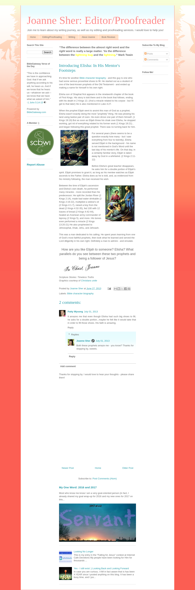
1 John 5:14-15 (35, 102)
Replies (75, 334)
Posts (148, 53)
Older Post (127, 468)
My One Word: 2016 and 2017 (78, 487)
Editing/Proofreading (52, 37)
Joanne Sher (83, 340)
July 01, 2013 (91, 311)
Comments (151, 59)
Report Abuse (36, 164)
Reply (71, 327)
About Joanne (88, 37)
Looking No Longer (83, 551)
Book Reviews (108, 37)
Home (33, 37)
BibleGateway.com (36, 112)
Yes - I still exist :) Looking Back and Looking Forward (101, 568)
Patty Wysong (75, 311)
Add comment (68, 366)
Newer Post (68, 468)
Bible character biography (92, 78)
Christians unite (89, 280)
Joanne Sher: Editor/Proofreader (96, 20)
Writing (72, 37)
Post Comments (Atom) (104, 478)
